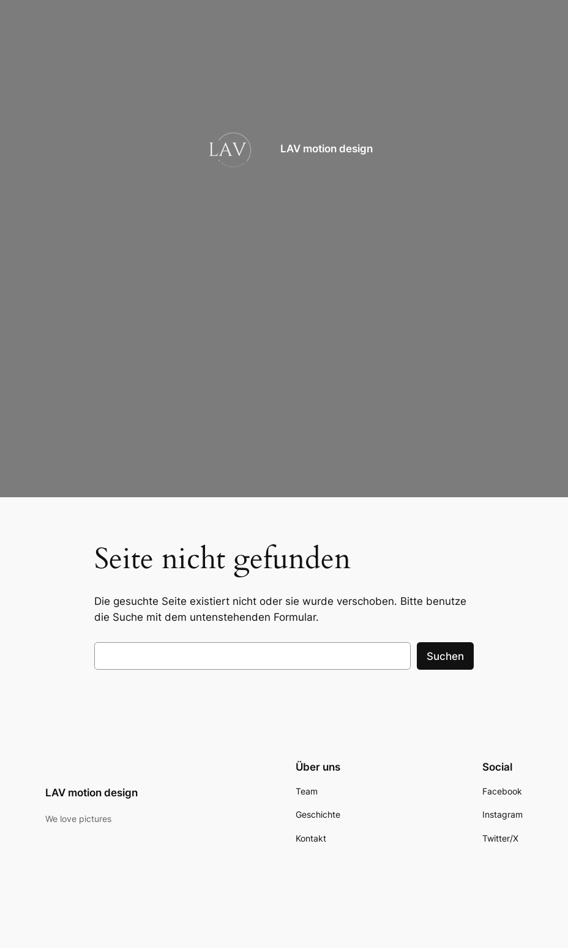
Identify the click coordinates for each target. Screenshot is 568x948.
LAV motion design (326, 149)
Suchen (445, 656)
